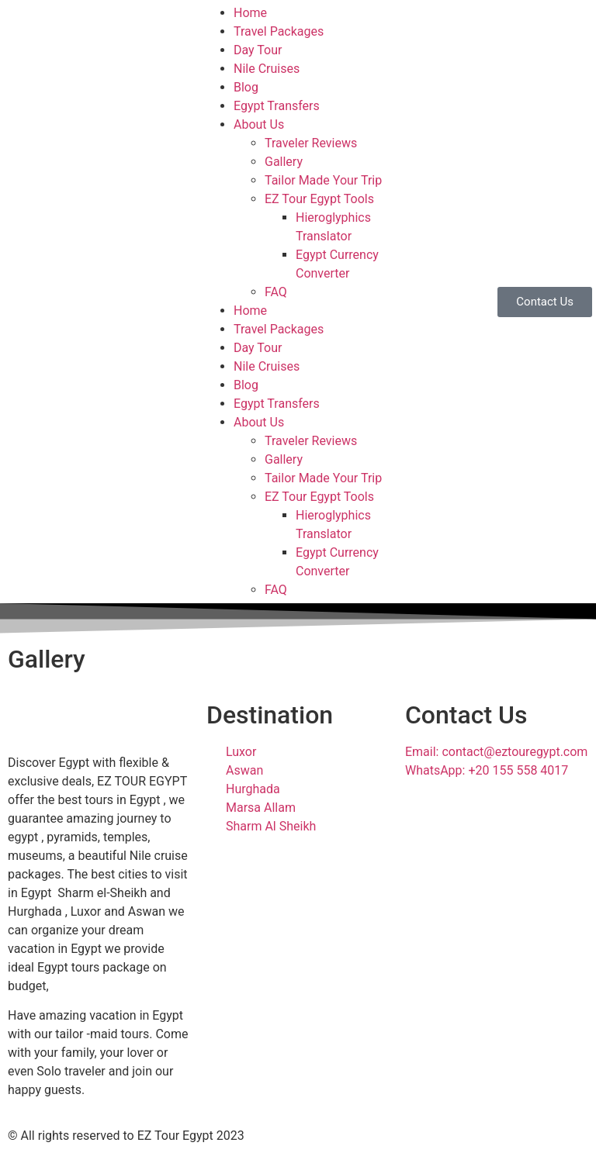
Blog (246, 87)
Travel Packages (279, 31)
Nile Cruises (267, 68)
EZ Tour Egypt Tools (319, 199)
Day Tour (258, 50)
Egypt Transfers (277, 105)
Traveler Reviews (311, 143)
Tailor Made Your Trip (323, 180)
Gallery (284, 161)
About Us (259, 124)
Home (250, 12)
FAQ (276, 292)
